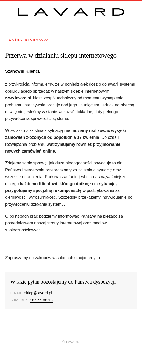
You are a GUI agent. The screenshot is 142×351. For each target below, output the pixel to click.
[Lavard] (71, 12)
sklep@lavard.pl (38, 293)
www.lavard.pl (18, 98)
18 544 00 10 (41, 300)
